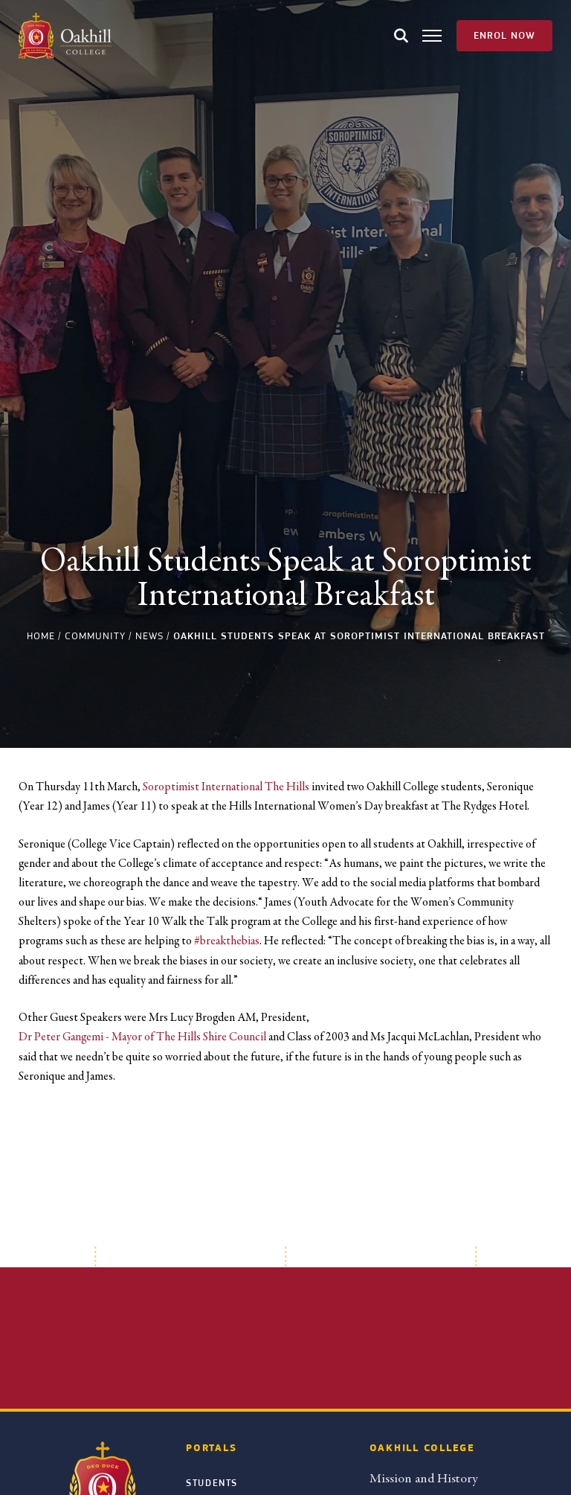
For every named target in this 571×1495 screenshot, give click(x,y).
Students (212, 1483)
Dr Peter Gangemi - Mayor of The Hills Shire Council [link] (142, 1036)
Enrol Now (504, 35)
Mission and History (423, 1478)
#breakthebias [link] (226, 940)
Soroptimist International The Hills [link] (226, 786)
